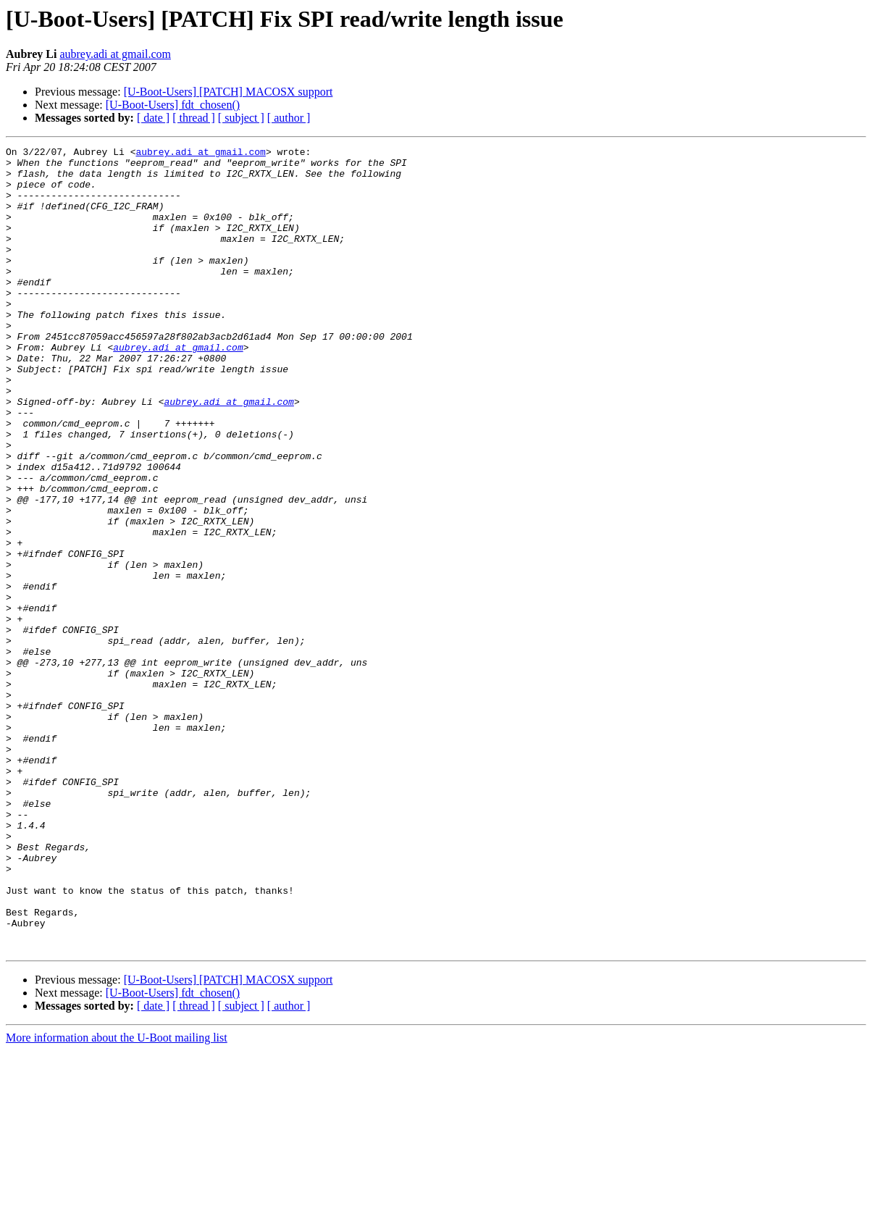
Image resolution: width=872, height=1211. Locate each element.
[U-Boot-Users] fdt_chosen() (173, 105)
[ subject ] (241, 118)
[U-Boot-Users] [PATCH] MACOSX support (228, 91)
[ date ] (153, 118)
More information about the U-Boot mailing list (116, 1198)
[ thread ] (193, 118)
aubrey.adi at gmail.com (115, 54)
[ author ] (289, 118)
